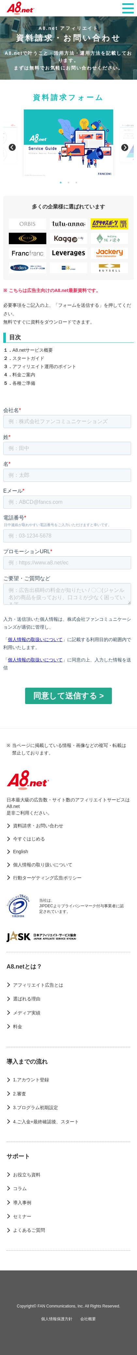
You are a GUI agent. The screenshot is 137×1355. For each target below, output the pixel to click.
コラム (20, 1188)
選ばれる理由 (26, 998)
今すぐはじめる (29, 838)
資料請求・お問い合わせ (38, 825)
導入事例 (22, 1202)
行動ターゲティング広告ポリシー (47, 877)
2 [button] (68, 182)
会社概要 (88, 1319)
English (20, 851)
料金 (17, 1026)
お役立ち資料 (26, 1174)
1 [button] (60, 182)
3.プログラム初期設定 (35, 1107)
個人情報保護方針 (56, 1319)
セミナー (22, 1216)
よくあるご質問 (29, 1230)
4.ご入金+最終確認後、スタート (46, 1121)
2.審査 (19, 1093)
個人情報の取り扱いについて (42, 864)
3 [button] (76, 182)
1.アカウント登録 (31, 1079)
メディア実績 (26, 1012)
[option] (68, 143)
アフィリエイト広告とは (38, 985)
